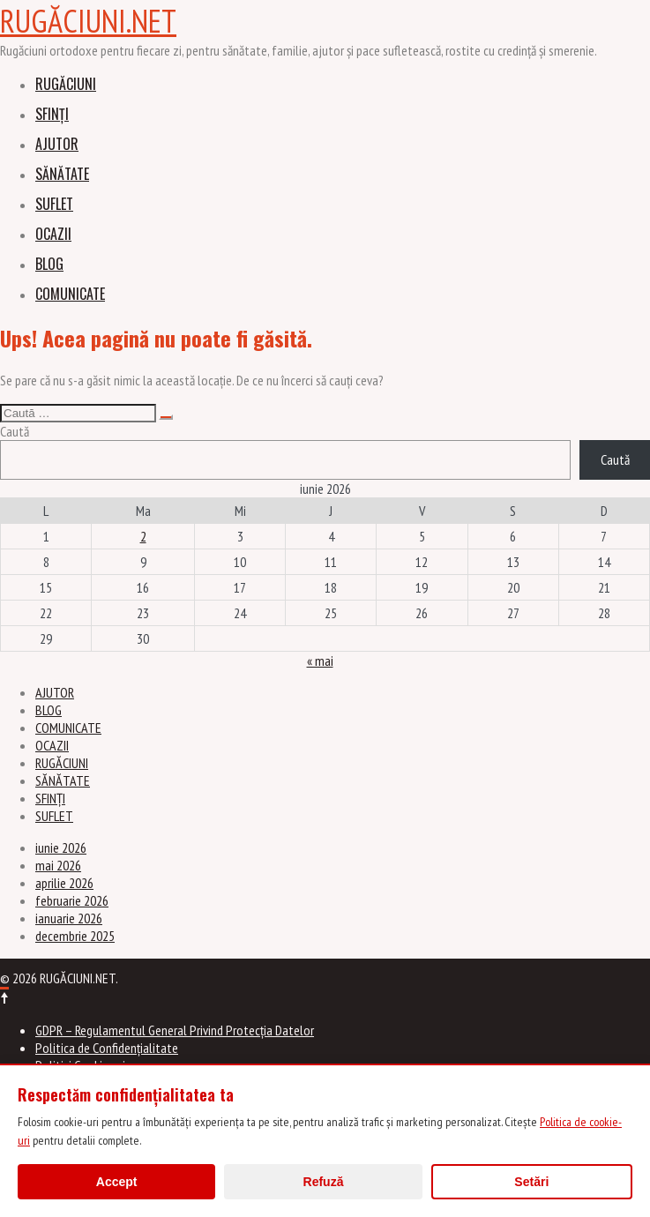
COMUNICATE (70, 293)
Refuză (323, 1182)
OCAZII (53, 233)
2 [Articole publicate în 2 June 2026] (143, 536)
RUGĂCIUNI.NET (88, 20)
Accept (117, 1182)
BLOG (49, 263)
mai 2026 (58, 865)
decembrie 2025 (75, 935)
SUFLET (54, 203)
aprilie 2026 (64, 883)
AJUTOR (56, 143)
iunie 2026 (60, 847)
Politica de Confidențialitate (106, 1047)
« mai (320, 660)
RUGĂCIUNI (65, 83)
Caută (14, 431)
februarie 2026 (71, 900)
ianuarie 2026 (68, 918)
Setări (531, 1182)
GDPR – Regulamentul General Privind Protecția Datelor (174, 1030)
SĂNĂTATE (62, 173)
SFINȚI (52, 113)
